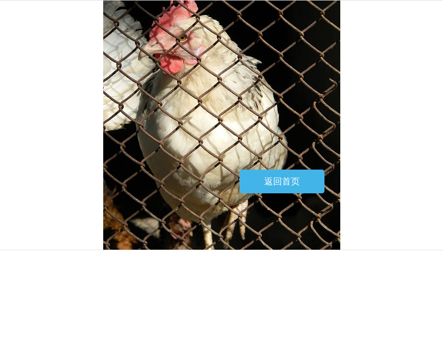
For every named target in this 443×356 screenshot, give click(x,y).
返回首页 (282, 181)
